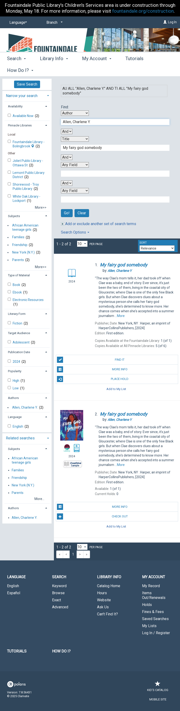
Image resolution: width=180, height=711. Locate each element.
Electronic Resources (28, 300)
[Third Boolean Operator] (66, 183)
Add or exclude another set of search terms (98, 224)
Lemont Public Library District (29, 175)
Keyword (59, 586)
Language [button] (15, 417)
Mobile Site (157, 699)
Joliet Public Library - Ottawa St (28, 163)
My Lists (149, 626)
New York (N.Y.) (23, 252)
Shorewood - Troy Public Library (26, 187)
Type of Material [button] (19, 275)
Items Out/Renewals (153, 595)
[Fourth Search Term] (112, 199)
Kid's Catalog (157, 688)
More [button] (134, 70)
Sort (143, 242)
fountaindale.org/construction (143, 11)
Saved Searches (155, 619)
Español (13, 593)
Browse (58, 593)
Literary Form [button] (17, 314)
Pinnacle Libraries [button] (20, 125)
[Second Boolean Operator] (66, 157)
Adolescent (21, 342)
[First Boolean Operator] (66, 131)
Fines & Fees (153, 611)
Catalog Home (108, 586)
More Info (92, 369)
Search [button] (16, 69)
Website (104, 600)
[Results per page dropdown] (82, 244)
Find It (90, 360)
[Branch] (53, 22)
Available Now (23, 116)
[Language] (17, 22)
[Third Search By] (75, 165)
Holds (147, 604)
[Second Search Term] (112, 147)
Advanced (60, 607)
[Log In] (165, 22)
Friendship (19, 245)
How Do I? (61, 651)
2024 (17, 361)
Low (16, 388)
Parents (18, 260)
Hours (102, 593)
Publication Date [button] (19, 352)
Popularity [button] (14, 371)
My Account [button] (96, 69)
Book (17, 285)
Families (18, 237)
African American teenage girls (25, 227)
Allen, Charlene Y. (25, 407)
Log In (172, 22)
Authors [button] (13, 398)
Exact (56, 600)
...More (120, 316)
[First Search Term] (112, 122)
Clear (82, 213)
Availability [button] (15, 106)
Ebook (17, 292)
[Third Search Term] (112, 173)
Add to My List (116, 389)
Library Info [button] (54, 69)
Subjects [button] (14, 216)
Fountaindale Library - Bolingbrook (29, 144)
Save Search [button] (27, 84)
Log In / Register (156, 633)
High (16, 381)
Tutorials (16, 651)
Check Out (92, 516)
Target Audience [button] (19, 333)
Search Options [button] (75, 232)
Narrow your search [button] (22, 96)
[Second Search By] (75, 139)
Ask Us (103, 607)
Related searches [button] (20, 438)
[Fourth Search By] (75, 190)
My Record (151, 586)
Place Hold (92, 379)
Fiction (18, 323)
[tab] (27, 95)
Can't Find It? (107, 614)
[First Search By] (75, 113)
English (18, 426)
